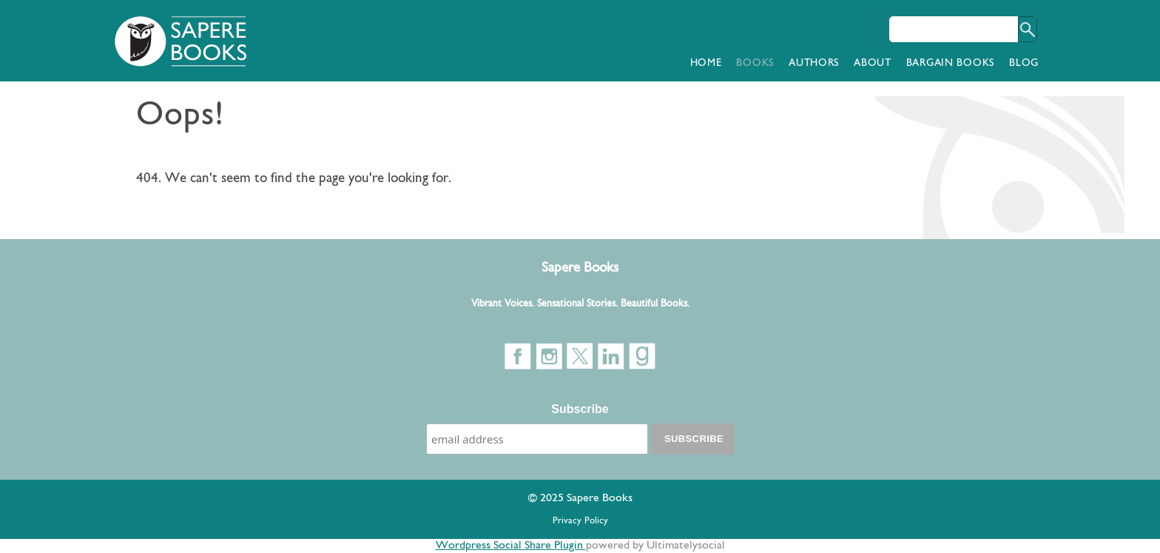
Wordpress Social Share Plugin (511, 546)
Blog (1024, 63)
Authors (814, 63)
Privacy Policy (580, 521)
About (872, 63)
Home (706, 63)
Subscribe (579, 409)
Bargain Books (950, 63)
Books (755, 63)
